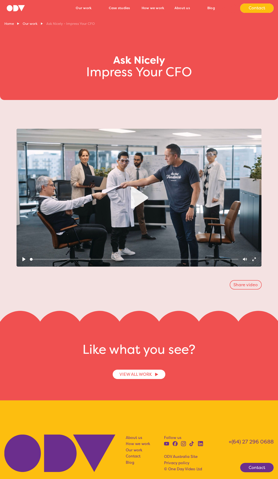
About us (182, 8)
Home (9, 23)
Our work (84, 8)
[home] (38, 8)
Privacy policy (176, 462)
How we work (153, 8)
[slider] (134, 259)
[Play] (24, 259)
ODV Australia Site (181, 456)
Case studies (119, 8)
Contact (133, 456)
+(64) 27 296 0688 (251, 441)
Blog (211, 8)
